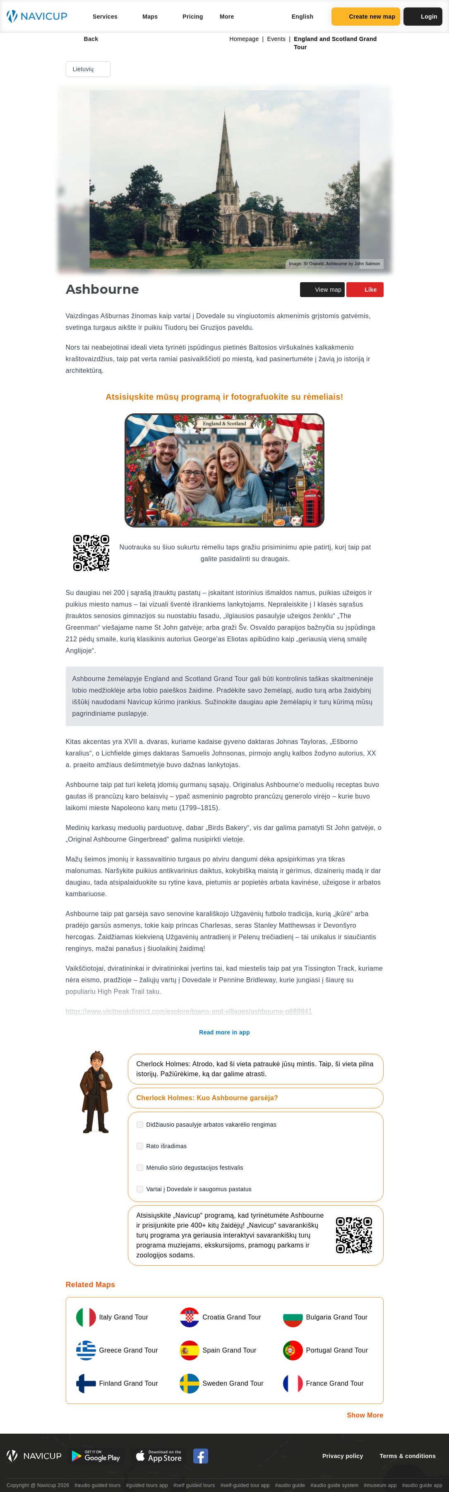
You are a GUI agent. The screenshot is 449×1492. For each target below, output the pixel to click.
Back (85, 39)
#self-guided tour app (244, 1485)
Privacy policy (342, 1456)
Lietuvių (89, 69)
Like (365, 289)
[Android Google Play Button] (96, 1456)
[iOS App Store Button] (159, 1456)
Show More (365, 1415)
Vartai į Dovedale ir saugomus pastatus (199, 1189)
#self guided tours (194, 1485)
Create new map (365, 16)
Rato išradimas (166, 1146)
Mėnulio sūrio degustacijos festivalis (194, 1167)
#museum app (380, 1485)
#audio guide (290, 1485)
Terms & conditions (408, 1456)
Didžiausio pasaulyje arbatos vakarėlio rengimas (211, 1124)
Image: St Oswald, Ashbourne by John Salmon (334, 263)
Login (422, 16)
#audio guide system (334, 1485)
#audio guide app (422, 1485)
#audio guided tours (97, 1485)
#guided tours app (147, 1485)
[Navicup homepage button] (40, 16)
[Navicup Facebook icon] (200, 1456)
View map (322, 289)
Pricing (192, 16)
